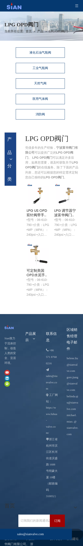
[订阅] (57, 521)
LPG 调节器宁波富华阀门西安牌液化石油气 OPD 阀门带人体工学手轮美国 (65, 212)
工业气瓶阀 (40, 68)
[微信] (7, 384)
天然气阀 (40, 83)
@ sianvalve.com (72, 428)
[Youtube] (7, 372)
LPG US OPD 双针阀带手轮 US (37, 212)
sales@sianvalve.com (52, 382)
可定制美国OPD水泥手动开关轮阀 (37, 272)
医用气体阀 (40, 98)
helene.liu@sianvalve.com (72, 364)
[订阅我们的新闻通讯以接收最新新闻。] (37, 521)
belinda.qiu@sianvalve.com (72, 403)
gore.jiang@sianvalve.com (72, 384)
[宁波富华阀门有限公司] (10, 327)
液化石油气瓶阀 (40, 52)
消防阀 (40, 114)
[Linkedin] (7, 378)
